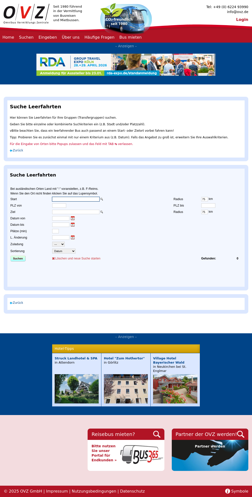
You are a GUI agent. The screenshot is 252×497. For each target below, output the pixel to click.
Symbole (239, 491)
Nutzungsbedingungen (94, 491)
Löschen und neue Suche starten (77, 258)
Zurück (18, 150)
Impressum (57, 491)
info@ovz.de (237, 12)
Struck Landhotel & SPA (76, 358)
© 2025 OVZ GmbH (23, 491)
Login (242, 19)
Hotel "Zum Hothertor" (124, 358)
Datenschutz (132, 491)
